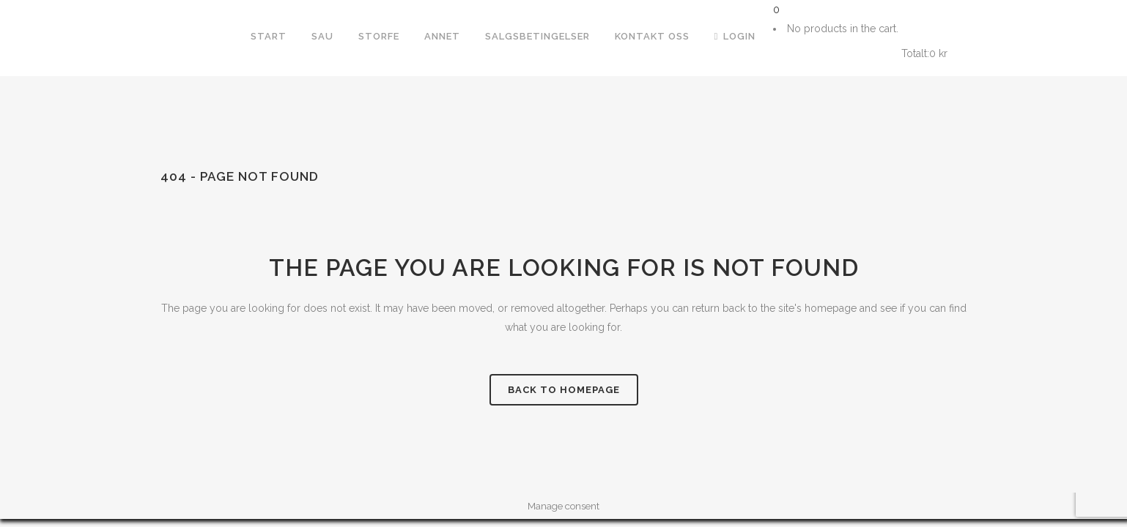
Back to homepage (564, 389)
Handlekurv (835, 53)
